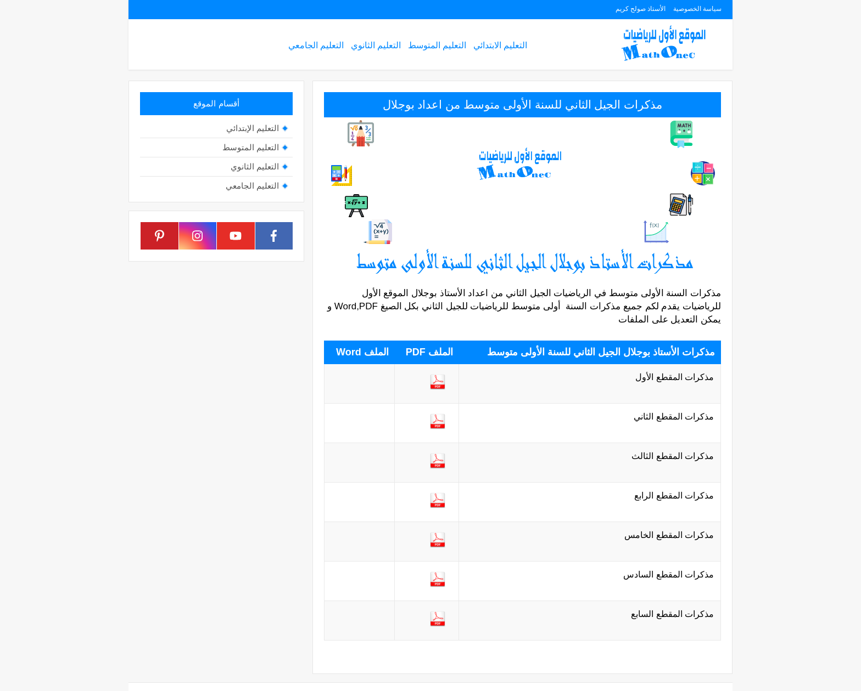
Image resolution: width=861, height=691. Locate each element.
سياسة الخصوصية (697, 9)
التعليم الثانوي (376, 45)
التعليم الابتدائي (500, 45)
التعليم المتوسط (437, 45)
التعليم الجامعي (316, 45)
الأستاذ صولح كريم (641, 9)
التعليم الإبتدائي (252, 128)
